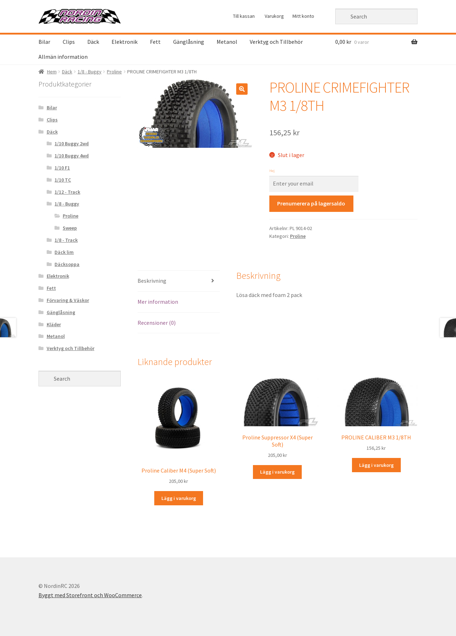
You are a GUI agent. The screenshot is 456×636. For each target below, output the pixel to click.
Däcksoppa (67, 264)
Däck (93, 41)
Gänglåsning (188, 41)
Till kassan (244, 16)
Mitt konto (303, 16)
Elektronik (125, 41)
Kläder (54, 324)
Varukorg (274, 16)
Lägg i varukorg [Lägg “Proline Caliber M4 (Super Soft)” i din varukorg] (178, 498)
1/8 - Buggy (90, 71)
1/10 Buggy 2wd (72, 143)
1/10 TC (63, 180)
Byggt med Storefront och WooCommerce (90, 595)
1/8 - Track (66, 240)
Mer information (158, 301)
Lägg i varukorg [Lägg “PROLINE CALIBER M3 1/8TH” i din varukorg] (376, 465)
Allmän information (63, 56)
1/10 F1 (62, 168)
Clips (69, 41)
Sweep (70, 228)
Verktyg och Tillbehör (276, 41)
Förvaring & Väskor (68, 300)
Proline (114, 71)
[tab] (179, 281)
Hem (52, 71)
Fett (155, 41)
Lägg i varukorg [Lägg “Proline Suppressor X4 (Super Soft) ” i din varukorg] (277, 472)
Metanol (227, 41)
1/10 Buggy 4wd (72, 155)
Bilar (44, 41)
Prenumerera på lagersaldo (311, 203)
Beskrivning (152, 280)
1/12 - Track (67, 192)
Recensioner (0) (157, 322)
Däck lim (64, 252)
